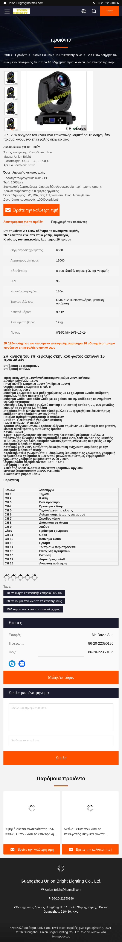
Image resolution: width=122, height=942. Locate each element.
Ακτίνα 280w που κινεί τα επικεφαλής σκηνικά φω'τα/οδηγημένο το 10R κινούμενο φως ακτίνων (89, 832)
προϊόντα (21, 55)
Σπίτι (6, 55)
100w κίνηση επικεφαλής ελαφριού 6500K (34, 593)
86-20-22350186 (105, 3)
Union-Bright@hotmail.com (23, 3)
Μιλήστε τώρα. (61, 677)
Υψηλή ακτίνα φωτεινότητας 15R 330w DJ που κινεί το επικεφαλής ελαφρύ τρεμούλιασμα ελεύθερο (30, 832)
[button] (12, 129)
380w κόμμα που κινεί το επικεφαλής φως (34, 601)
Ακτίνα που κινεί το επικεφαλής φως (57, 55)
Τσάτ (109, 11)
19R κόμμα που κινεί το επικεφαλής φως (33, 609)
